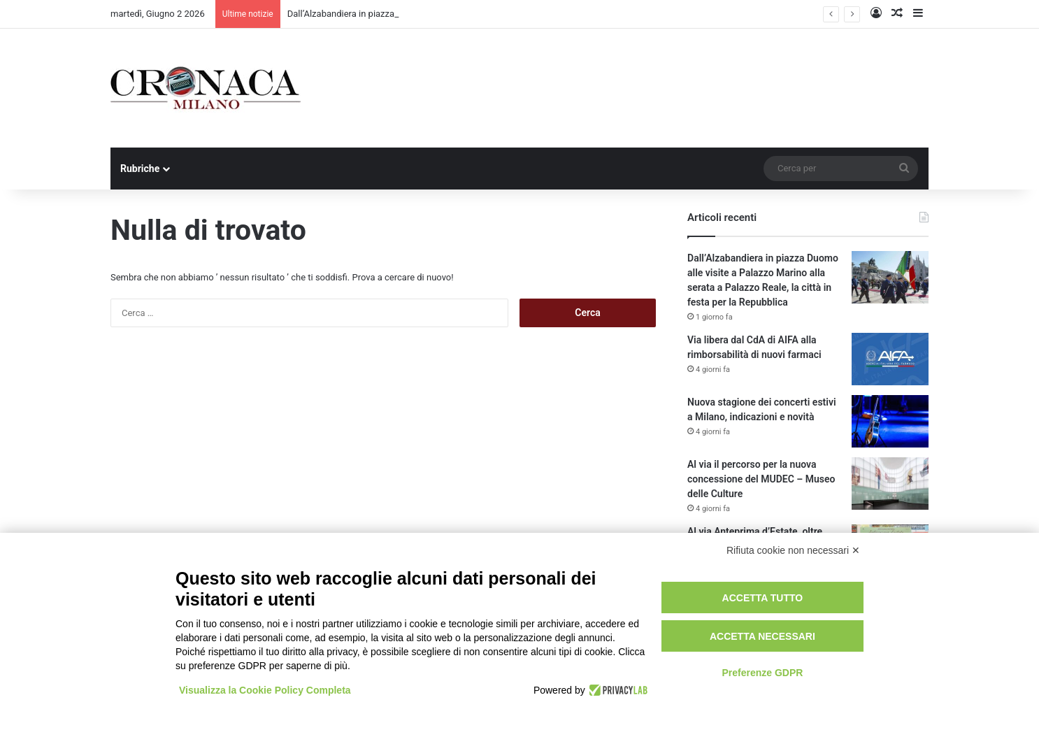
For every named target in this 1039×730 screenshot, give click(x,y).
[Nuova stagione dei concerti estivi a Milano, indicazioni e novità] (890, 421)
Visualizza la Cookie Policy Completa (265, 690)
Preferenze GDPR (762, 672)
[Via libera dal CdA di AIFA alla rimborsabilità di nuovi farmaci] (890, 359)
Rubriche (139, 168)
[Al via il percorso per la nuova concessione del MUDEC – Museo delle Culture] (890, 483)
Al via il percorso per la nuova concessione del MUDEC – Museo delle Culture (761, 479)
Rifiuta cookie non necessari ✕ (793, 550)
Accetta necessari (762, 636)
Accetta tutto (762, 597)
